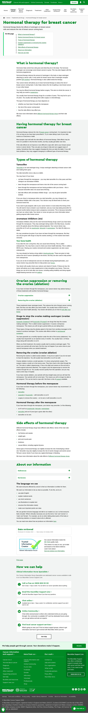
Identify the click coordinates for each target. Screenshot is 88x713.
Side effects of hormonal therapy (41, 423)
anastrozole (35, 228)
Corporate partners (51, 671)
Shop (25, 684)
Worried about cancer (21, 10)
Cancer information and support (31, 660)
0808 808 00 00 (76, 674)
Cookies (50, 696)
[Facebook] (73, 689)
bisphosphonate (49, 253)
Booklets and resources (73, 10)
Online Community (37, 2)
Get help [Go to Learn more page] (44, 636)
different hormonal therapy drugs (47, 113)
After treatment (47, 10)
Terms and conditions (14, 696)
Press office (48, 674)
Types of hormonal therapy (37, 159)
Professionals (28, 681)
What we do (49, 668)
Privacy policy (26, 696)
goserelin (21, 395)
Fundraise (54, 2)
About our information (33, 464)
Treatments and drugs (18, 17)
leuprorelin (29, 395)
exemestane (51, 228)
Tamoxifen (19, 167)
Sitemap (4, 696)
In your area (27, 667)
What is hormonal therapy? (37, 63)
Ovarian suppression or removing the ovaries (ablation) (41, 282)
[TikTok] (84, 689)
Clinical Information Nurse (32, 572)
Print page (19, 560)
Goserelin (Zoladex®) (23, 321)
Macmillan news (50, 677)
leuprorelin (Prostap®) (40, 321)
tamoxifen (21, 392)
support (58, 379)
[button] (84, 2)
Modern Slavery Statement (39, 696)
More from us (29, 654)
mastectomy (34, 92)
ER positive (25, 79)
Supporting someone (56, 10)
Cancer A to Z (13, 10)
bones (53, 263)
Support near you (81, 10)
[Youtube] (79, 689)
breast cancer (44, 132)
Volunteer (27, 678)
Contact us (48, 659)
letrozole (42, 228)
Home (6, 10)
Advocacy (27, 675)
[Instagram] (82, 689)
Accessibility (72, 696)
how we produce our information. (54, 551)
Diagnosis (29, 10)
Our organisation (50, 665)
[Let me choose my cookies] (3, 710)
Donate (46, 2)
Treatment (38, 10)
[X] (76, 689)
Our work (49, 654)
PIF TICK (47, 542)
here (54, 521)
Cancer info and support (21, 2)
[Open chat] (78, 708)
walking (39, 272)
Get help (65, 10)
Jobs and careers (50, 662)
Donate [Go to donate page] (74, 2)
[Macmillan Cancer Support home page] (4, 18)
